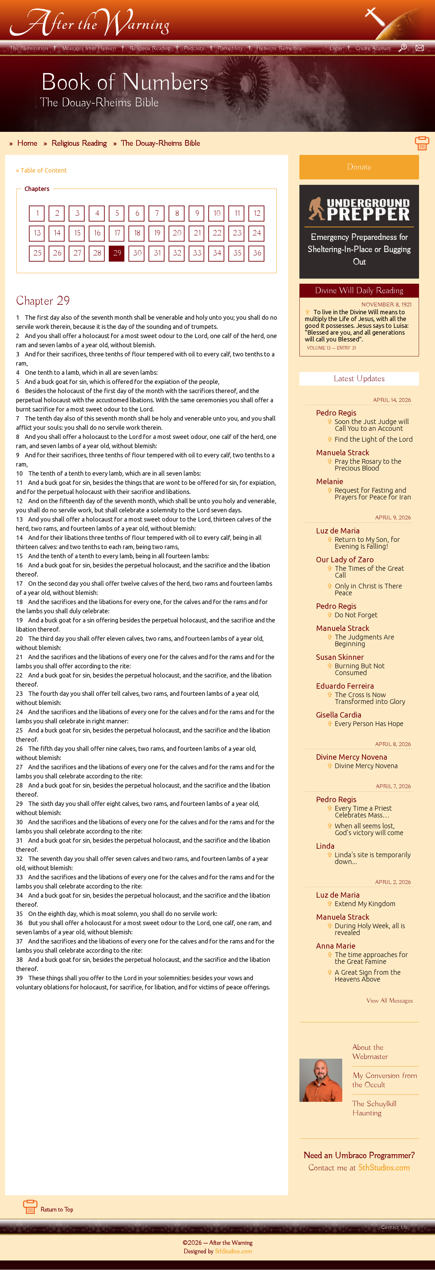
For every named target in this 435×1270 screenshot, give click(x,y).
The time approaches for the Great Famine (367, 958)
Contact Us (394, 1227)
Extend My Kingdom (361, 903)
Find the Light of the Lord (370, 439)
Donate (359, 167)
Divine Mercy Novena (351, 757)
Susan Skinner (340, 657)
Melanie (329, 481)
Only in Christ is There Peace (364, 589)
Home (27, 143)
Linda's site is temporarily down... (369, 858)
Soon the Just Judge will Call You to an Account (368, 425)
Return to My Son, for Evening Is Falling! (363, 543)
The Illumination (29, 48)
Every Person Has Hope (365, 723)
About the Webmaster (370, 1052)
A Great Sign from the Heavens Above (364, 976)
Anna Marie (335, 945)
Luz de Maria (338, 530)
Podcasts (194, 48)
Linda (325, 846)
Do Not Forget (352, 615)
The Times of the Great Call (365, 572)
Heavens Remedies (279, 48)
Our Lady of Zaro (345, 559)
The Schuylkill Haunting (374, 1108)
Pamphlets (230, 48)
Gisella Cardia (339, 714)
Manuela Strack (342, 452)
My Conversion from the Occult (384, 1080)
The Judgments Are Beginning (360, 640)
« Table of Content (41, 170)
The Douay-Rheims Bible (160, 143)
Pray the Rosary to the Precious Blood (364, 465)
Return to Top (56, 1210)
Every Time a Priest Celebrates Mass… (359, 811)
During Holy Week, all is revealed (366, 929)
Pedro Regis (336, 412)
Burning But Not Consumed (356, 669)
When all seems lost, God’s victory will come (365, 829)
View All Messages (390, 1001)
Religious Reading (149, 48)
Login (336, 48)
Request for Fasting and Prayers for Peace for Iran (369, 493)
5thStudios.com (384, 1168)
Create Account (373, 48)
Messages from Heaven (89, 48)
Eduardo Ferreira (345, 686)
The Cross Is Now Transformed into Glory (366, 698)
